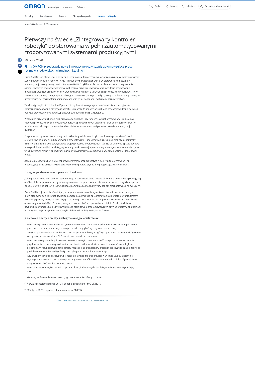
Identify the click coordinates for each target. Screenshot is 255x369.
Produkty (29, 16)
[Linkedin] (18, 60)
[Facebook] (18, 66)
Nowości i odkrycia (107, 16)
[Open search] (155, 6)
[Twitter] (18, 72)
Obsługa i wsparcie (82, 16)
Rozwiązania (46, 16)
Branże (62, 16)
